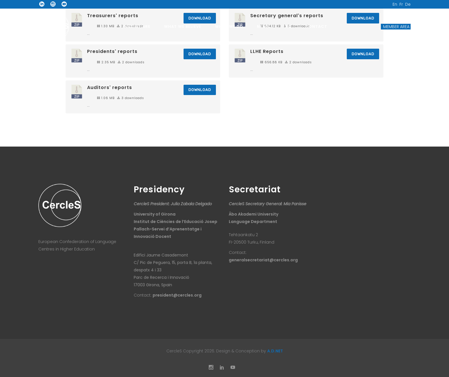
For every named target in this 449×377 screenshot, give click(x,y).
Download (199, 54)
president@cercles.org (177, 295)
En (395, 4)
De (408, 4)
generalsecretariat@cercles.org (263, 260)
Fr (401, 4)
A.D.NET (275, 351)
